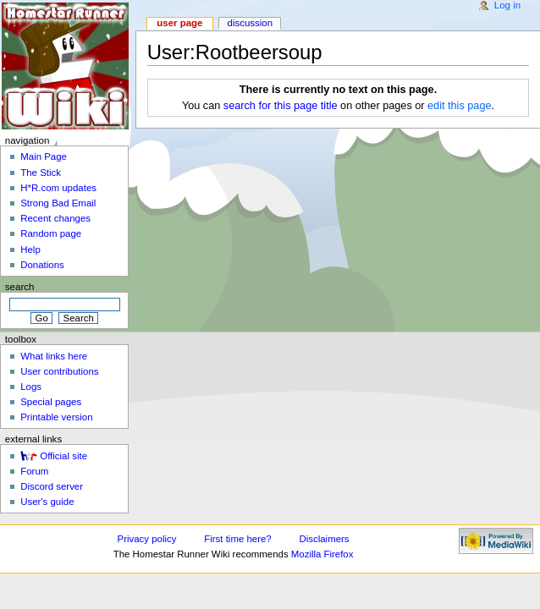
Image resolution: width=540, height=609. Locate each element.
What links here (53, 356)
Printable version (56, 417)
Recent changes (55, 218)
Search (20, 287)
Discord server (51, 486)
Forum (34, 471)
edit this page (459, 106)
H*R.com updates (58, 188)
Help (30, 249)
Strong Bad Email (58, 203)
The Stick (40, 172)
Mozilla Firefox (322, 554)
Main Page (43, 156)
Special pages (50, 402)
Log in (507, 5)
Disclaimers (325, 539)
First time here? (237, 539)
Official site (63, 456)
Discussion (250, 23)
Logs (30, 386)
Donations (42, 265)
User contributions (59, 371)
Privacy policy (147, 539)
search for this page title (280, 106)
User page (179, 23)
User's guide (47, 502)
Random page (50, 233)
